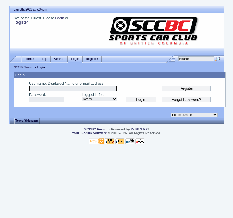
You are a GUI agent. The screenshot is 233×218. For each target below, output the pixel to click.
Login (59, 18)
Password (37, 95)
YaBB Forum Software (89, 133)
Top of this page (26, 120)
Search (59, 59)
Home (29, 59)
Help (43, 59)
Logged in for (92, 95)
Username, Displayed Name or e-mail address (66, 83)
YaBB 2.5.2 (139, 129)
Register (21, 22)
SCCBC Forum (24, 67)
